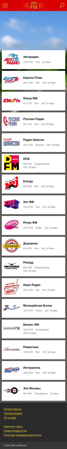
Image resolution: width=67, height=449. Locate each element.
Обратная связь (13, 426)
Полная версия (13, 409)
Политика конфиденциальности (22, 435)
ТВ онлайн (10, 417)
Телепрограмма (13, 413)
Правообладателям (15, 430)
